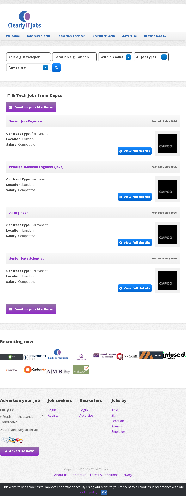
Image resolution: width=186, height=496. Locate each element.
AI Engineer (18, 213)
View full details (137, 151)
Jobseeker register (71, 36)
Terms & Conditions (104, 475)
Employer (118, 432)
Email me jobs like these (33, 107)
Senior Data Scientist (26, 258)
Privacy (127, 475)
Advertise (129, 36)
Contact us (79, 475)
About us (61, 475)
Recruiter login (103, 36)
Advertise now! (21, 451)
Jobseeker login (38, 36)
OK (104, 492)
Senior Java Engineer (26, 121)
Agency (116, 426)
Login (52, 410)
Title (114, 410)
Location (117, 421)
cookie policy (88, 492)
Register (54, 415)
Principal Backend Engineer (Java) (36, 167)
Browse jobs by (155, 36)
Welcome (13, 36)
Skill (114, 415)
